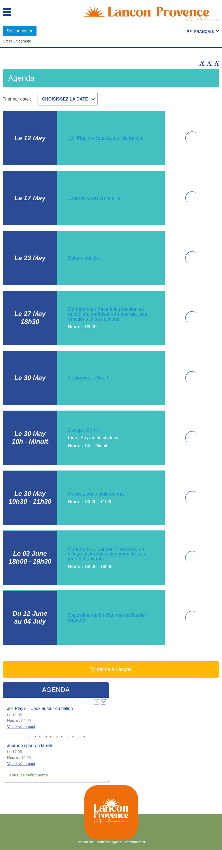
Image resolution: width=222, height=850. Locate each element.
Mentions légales (108, 842)
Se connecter (19, 31)
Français (204, 31)
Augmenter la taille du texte (202, 63)
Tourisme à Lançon (111, 669)
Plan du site (85, 842)
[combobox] (68, 99)
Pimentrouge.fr (134, 842)
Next (103, 702)
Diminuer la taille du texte (209, 63)
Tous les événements (29, 775)
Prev (96, 702)
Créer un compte (17, 41)
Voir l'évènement (21, 726)
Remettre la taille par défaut (216, 63)
